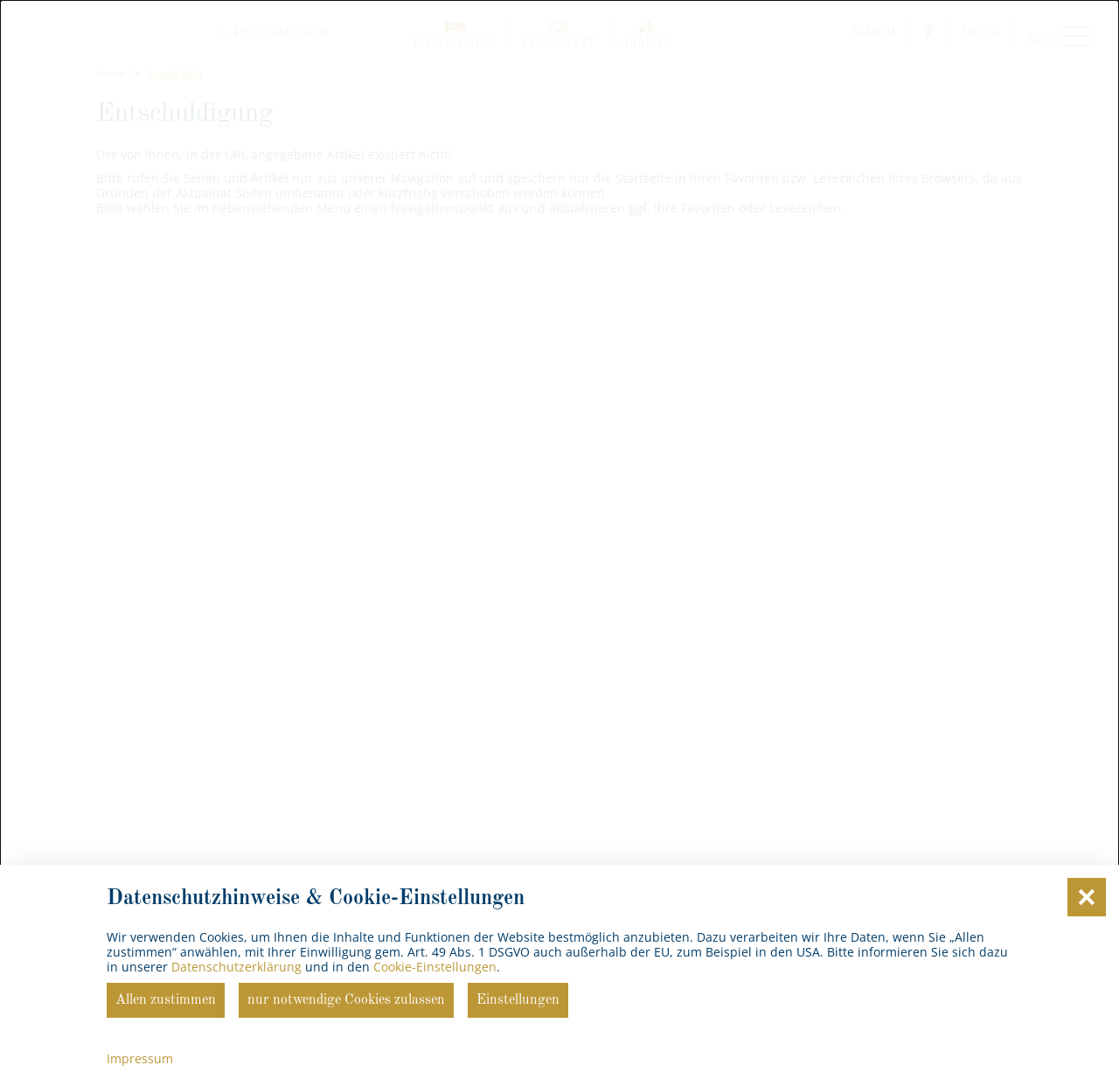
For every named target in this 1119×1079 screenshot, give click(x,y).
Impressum (140, 1058)
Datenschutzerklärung (236, 966)
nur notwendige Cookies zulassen (346, 1000)
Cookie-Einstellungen (435, 966)
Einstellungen (518, 1000)
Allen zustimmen (165, 1000)
